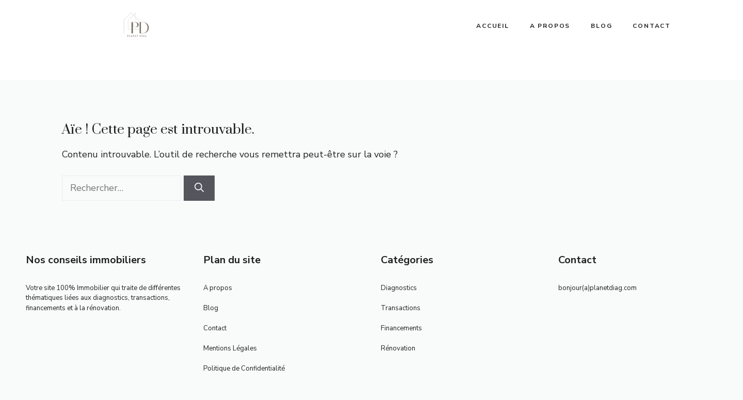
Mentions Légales (230, 348)
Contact (652, 26)
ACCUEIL (492, 26)
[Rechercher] (199, 188)
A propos (550, 26)
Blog (601, 26)
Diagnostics (399, 288)
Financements (401, 328)
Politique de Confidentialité (244, 368)
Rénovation (398, 348)
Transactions (401, 308)
